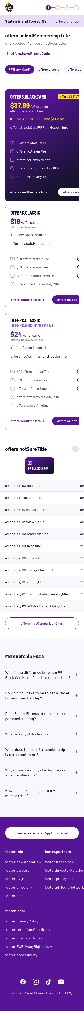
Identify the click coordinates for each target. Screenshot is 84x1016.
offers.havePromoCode (27, 54)
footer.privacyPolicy (21, 921)
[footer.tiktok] (48, 982)
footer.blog (14, 895)
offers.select (67, 299)
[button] (42, 674)
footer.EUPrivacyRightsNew (28, 946)
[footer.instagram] (36, 982)
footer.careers (17, 870)
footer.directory (18, 887)
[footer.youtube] (61, 982)
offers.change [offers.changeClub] (67, 21)
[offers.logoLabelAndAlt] (17, 7)
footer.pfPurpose (59, 878)
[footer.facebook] (23, 982)
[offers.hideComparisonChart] (75, 449)
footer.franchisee (59, 861)
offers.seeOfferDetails (29, 192)
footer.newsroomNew (23, 861)
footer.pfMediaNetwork (64, 887)
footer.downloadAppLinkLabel (42, 833)
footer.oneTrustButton (24, 938)
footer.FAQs (15, 878)
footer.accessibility (21, 955)
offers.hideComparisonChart (42, 623)
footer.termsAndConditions (28, 929)
